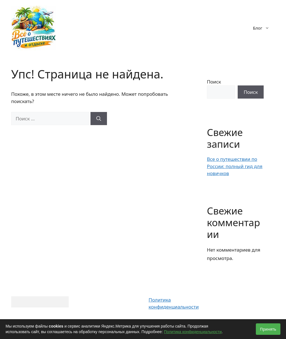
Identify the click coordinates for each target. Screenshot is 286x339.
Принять (268, 329)
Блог (264, 28)
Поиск (214, 81)
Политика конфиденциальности (193, 332)
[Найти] (98, 118)
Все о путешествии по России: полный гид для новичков (235, 166)
